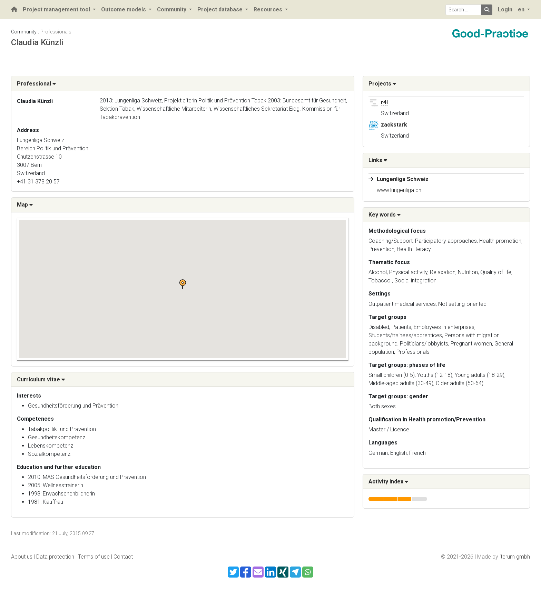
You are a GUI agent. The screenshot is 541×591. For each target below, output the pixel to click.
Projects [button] (382, 83)
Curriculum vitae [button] (41, 379)
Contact (123, 556)
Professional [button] (36, 83)
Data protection (55, 556)
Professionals (55, 32)
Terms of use (94, 556)
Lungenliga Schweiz (403, 179)
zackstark (394, 124)
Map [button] (25, 204)
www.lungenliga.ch (399, 190)
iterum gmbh (515, 556)
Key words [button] (384, 214)
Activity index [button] (388, 481)
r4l (384, 102)
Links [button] (377, 160)
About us (21, 556)
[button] (182, 284)
